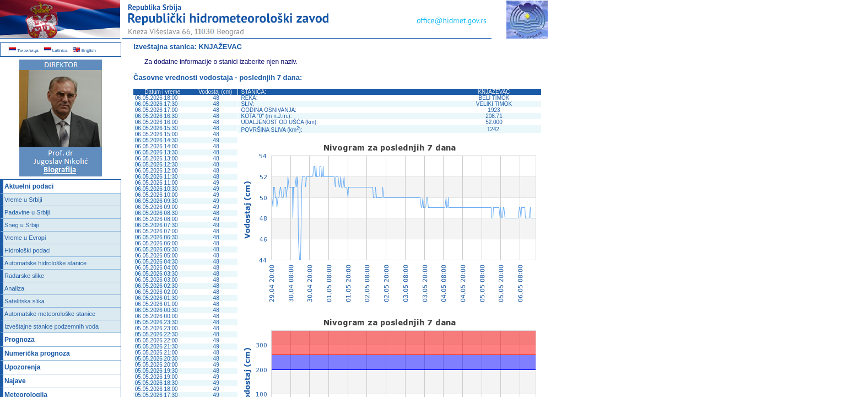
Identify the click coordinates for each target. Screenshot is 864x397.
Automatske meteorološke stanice (49, 313)
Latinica (56, 50)
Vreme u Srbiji (23, 199)
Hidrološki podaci (27, 250)
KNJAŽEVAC (220, 46)
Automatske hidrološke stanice (45, 263)
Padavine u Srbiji (27, 212)
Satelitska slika (24, 301)
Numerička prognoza (37, 353)
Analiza (14, 288)
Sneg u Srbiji (21, 225)
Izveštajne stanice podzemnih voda (51, 326)
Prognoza (19, 340)
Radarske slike (24, 275)
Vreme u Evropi (25, 237)
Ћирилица (24, 50)
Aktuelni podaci (28, 186)
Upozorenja (22, 367)
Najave (15, 381)
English (84, 50)
